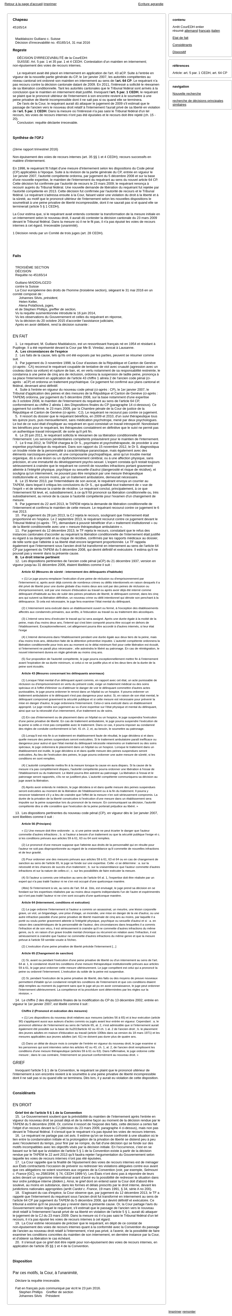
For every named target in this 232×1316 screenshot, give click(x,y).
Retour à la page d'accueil (24, 4)
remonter (189, 1311)
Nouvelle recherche (187, 94)
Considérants (182, 45)
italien (215, 31)
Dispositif (179, 52)
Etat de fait (180, 38)
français (204, 31)
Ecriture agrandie (150, 4)
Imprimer (50, 4)
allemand (191, 31)
